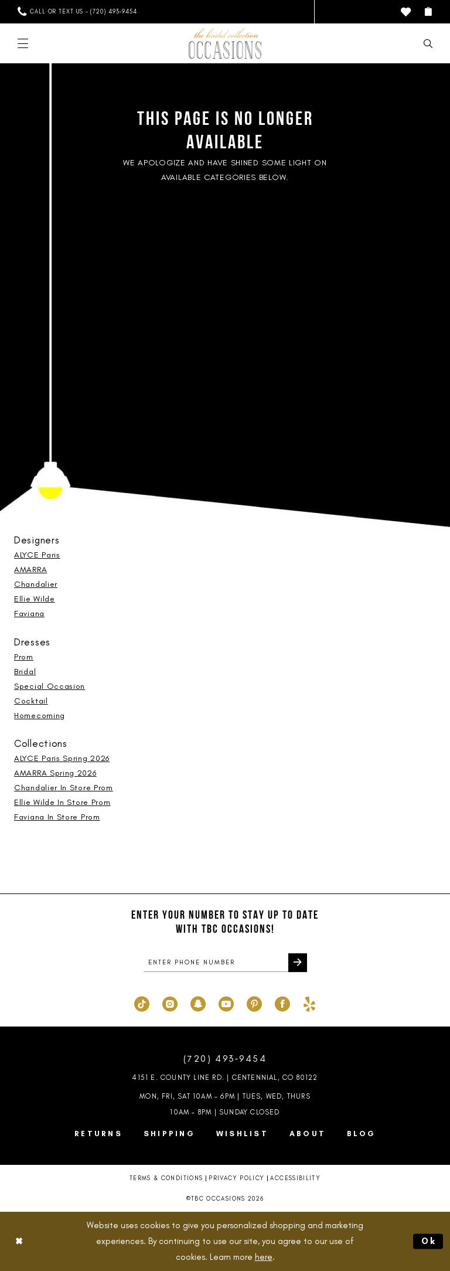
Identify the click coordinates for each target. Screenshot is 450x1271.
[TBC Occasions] (225, 43)
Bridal (25, 672)
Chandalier (35, 584)
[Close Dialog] (18, 1241)
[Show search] (428, 43)
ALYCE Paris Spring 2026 (62, 758)
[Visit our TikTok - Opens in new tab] (142, 1003)
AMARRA (30, 570)
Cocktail (31, 701)
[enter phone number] (225, 963)
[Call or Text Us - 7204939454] (77, 11)
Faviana (29, 613)
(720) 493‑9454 (225, 1059)
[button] (428, 11)
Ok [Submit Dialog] (429, 1241)
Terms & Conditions (166, 1178)
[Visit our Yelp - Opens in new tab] (309, 1003)
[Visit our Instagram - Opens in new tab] (170, 1003)
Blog (361, 1133)
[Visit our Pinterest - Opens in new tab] (254, 1003)
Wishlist (242, 1133)
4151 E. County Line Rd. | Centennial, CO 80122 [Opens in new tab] (225, 1077)
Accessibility (295, 1178)
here (263, 1257)
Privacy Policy (236, 1178)
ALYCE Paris (37, 555)
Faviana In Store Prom (57, 817)
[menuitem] (77, 11)
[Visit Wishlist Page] (405, 12)
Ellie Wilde (34, 599)
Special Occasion (49, 686)
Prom (23, 657)
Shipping (169, 1133)
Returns (98, 1133)
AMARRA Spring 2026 (55, 773)
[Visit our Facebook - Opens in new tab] (282, 1003)
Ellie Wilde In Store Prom (62, 802)
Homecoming (39, 716)
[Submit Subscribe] (297, 963)
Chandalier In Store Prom (63, 788)
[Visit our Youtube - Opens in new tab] (226, 1003)
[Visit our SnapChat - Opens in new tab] (198, 1003)
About (307, 1133)
